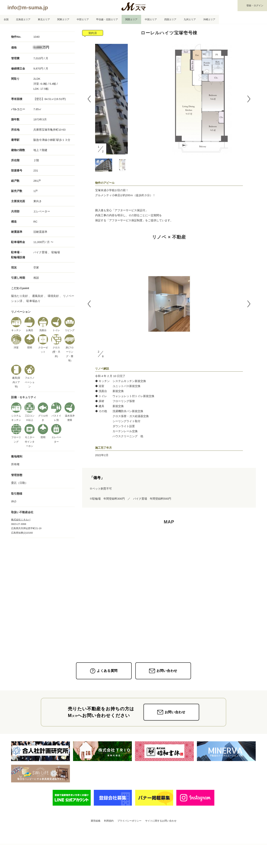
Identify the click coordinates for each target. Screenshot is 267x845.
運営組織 (95, 820)
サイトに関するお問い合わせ (161, 820)
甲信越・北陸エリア (107, 19)
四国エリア (170, 19)
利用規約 (109, 820)
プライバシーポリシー (129, 820)
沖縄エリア (209, 19)
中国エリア (151, 19)
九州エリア (190, 19)
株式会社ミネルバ (20, 519)
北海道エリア (23, 19)
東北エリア (44, 19)
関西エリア (131, 19)
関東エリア (63, 19)
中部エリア (83, 19)
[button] (89, 99)
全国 (6, 19)
